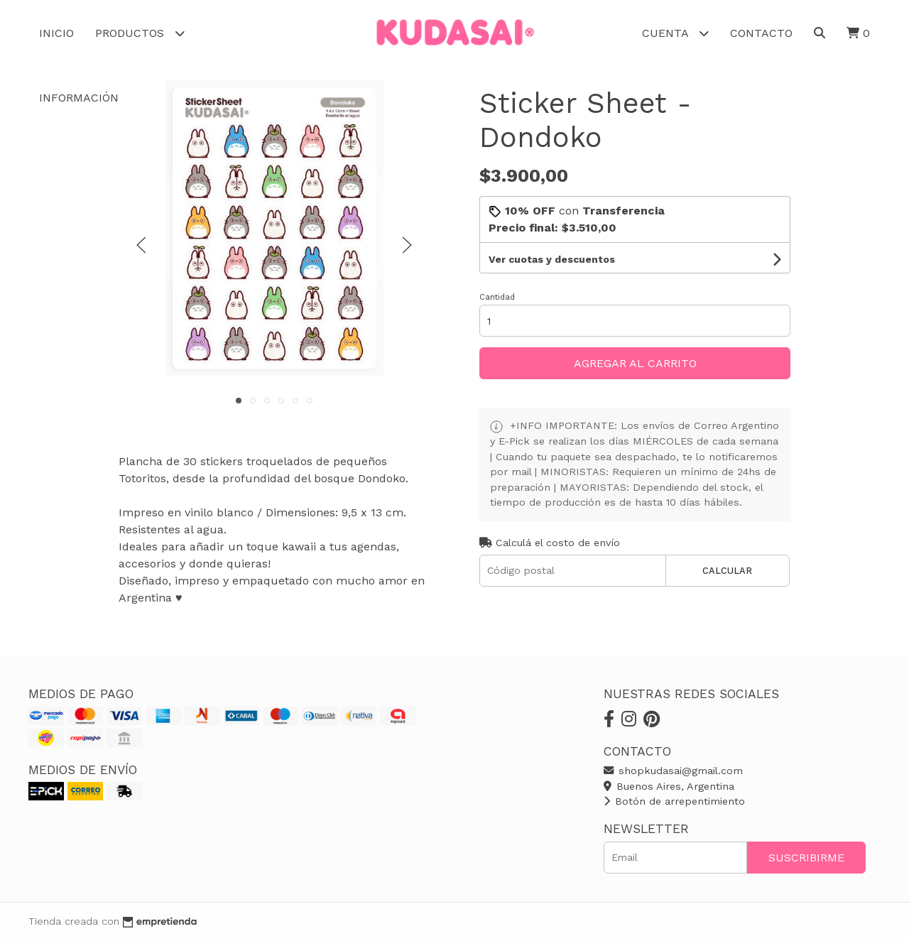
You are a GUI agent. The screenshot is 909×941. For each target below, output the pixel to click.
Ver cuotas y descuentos (552, 259)
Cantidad (497, 297)
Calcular (727, 570)
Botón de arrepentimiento (674, 801)
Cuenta (675, 33)
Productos (140, 33)
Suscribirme (806, 857)
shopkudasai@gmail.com (673, 770)
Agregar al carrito (635, 363)
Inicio (56, 33)
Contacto (761, 33)
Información (89, 97)
